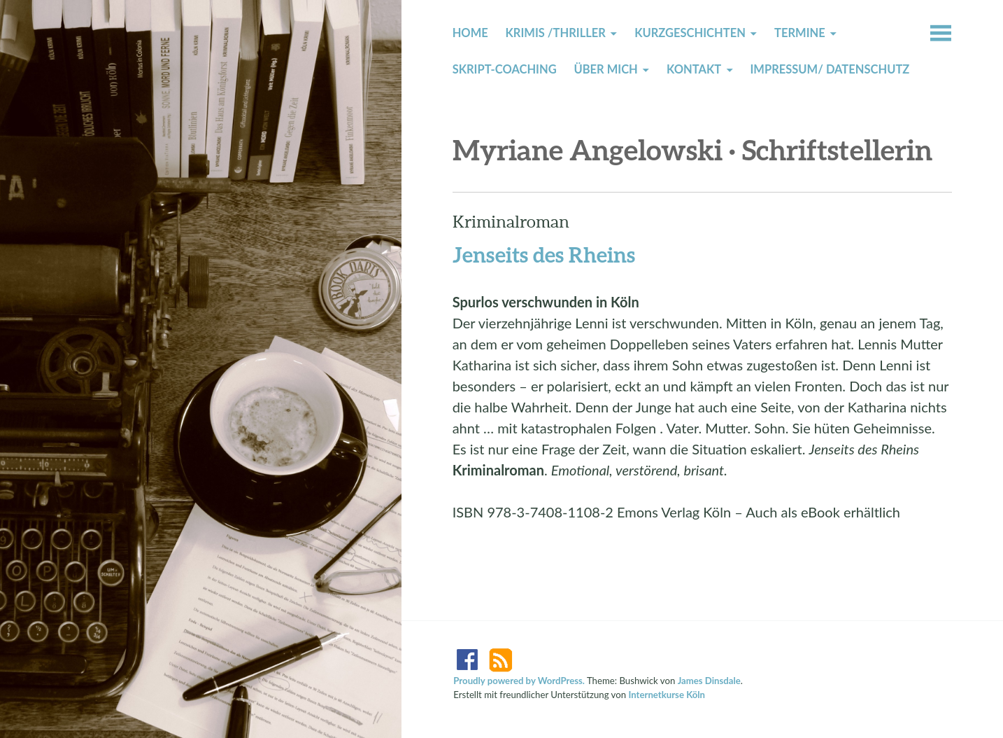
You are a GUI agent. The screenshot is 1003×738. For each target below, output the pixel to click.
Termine (799, 33)
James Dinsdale (709, 680)
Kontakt (694, 69)
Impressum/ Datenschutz (829, 69)
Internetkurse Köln (666, 694)
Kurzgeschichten (690, 33)
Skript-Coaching (505, 69)
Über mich (605, 69)
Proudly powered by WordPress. (519, 680)
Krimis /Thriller (556, 33)
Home (470, 33)
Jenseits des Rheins (544, 254)
